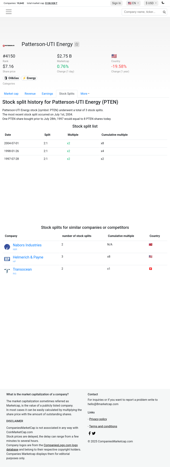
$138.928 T (51, 3)
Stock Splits (66, 93)
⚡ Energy (29, 78)
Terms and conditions (103, 426)
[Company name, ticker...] (144, 12)
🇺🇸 (132, 3)
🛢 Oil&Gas (11, 78)
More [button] (84, 93)
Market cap (11, 93)
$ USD (150, 3)
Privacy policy (98, 419)
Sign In (116, 3)
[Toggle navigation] (9, 11)
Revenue (30, 93)
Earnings (47, 93)
